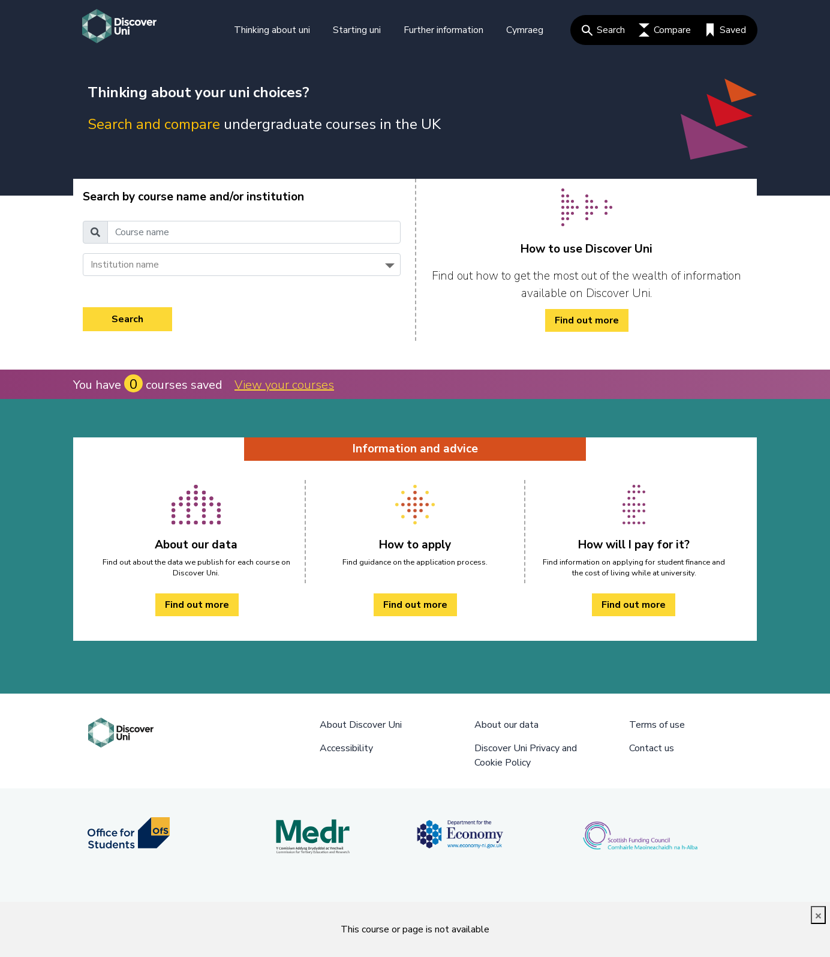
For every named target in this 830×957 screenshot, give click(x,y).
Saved (725, 30)
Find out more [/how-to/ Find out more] (587, 320)
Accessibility (346, 748)
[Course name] (254, 232)
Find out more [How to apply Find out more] (415, 604)
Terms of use (657, 724)
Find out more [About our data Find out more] (197, 604)
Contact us (651, 748)
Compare (665, 30)
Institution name (125, 264)
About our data (506, 724)
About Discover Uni (361, 724)
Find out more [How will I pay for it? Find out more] (634, 604)
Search (603, 30)
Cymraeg (524, 30)
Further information (443, 30)
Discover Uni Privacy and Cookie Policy (525, 755)
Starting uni (357, 30)
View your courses (284, 385)
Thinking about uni (272, 30)
